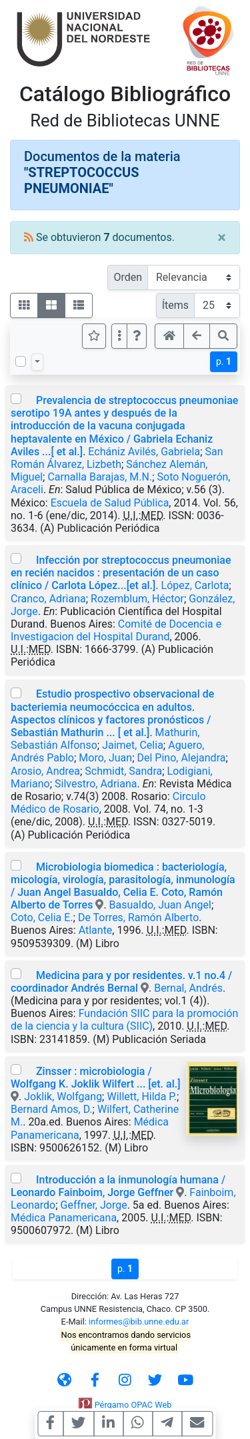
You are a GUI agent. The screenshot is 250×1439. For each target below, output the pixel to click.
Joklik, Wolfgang (63, 1096)
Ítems (175, 305)
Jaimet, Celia (132, 745)
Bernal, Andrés (188, 988)
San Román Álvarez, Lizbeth (117, 458)
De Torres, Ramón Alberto (138, 917)
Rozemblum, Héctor (137, 598)
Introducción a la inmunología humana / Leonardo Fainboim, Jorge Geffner (118, 1186)
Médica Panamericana (64, 1217)
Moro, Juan (105, 757)
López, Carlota (195, 585)
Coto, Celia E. (42, 917)
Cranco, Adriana (48, 598)
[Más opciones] (119, 336)
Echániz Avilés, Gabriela (144, 451)
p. (223, 361)
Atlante (96, 930)
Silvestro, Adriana (96, 783)
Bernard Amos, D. (52, 1109)
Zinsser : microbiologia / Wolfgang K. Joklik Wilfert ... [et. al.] (96, 1077)
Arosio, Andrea (45, 771)
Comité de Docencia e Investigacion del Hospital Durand (116, 630)
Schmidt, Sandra (123, 771)
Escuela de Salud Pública (110, 503)
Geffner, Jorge (94, 1205)
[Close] (221, 238)
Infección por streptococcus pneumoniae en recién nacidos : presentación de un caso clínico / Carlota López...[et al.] (121, 573)
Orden (127, 277)
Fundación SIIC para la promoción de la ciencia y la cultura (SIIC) (124, 1019)
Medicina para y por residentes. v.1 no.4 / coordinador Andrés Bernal (121, 981)
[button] (137, 336)
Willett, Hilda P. (142, 1096)
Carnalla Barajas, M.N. (99, 477)
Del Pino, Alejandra (181, 757)
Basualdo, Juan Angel (160, 905)
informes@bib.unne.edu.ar (139, 1322)
